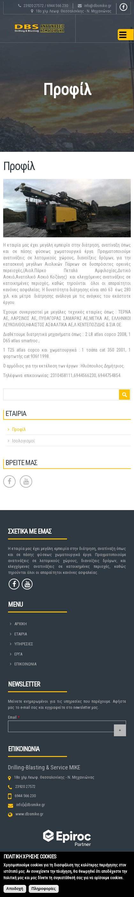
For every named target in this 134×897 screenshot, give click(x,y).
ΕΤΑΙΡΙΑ (20, 634)
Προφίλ (19, 429)
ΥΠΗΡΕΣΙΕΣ (23, 643)
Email (13, 717)
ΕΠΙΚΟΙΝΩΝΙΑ (25, 664)
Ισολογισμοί (23, 440)
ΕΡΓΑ (18, 654)
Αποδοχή (14, 890)
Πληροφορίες (44, 890)
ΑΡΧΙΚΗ (20, 623)
